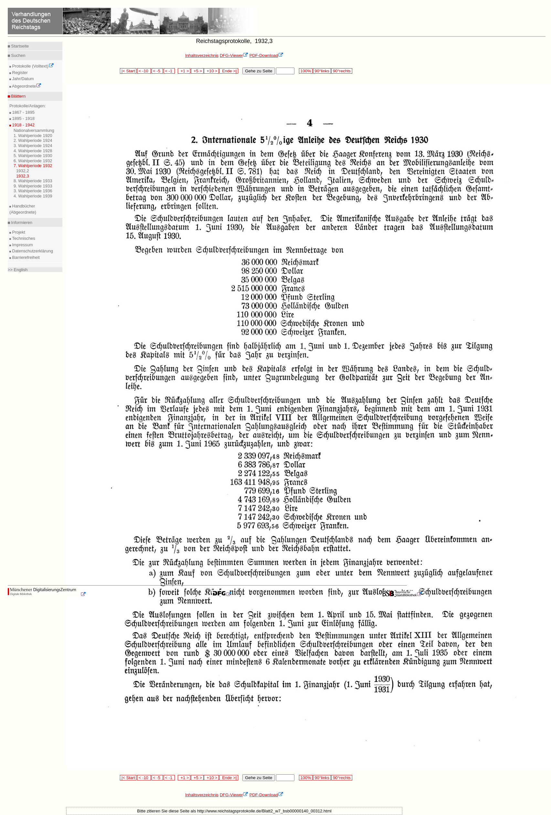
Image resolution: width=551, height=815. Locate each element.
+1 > (184, 71)
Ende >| (229, 71)
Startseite (19, 46)
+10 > (211, 71)
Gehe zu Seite (258, 71)
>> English (17, 269)
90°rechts (342, 71)
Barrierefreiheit (25, 257)
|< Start (128, 71)
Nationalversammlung (34, 130)
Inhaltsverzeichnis (201, 55)
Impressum (22, 244)
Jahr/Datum (22, 78)
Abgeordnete (26, 86)
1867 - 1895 (23, 112)
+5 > (197, 71)
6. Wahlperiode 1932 (33, 160)
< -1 (169, 71)
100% (305, 71)
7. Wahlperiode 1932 (33, 165)
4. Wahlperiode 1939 (33, 196)
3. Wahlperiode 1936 (33, 190)
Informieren (21, 222)
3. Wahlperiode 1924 (33, 145)
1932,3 (22, 176)
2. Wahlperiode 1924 (33, 140)
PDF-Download (266, 55)
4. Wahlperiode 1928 (33, 150)
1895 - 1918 (23, 118)
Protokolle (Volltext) (32, 66)
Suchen (18, 55)
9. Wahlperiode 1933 (33, 186)
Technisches (23, 238)
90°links (322, 71)
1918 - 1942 (23, 124)
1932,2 (22, 170)
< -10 (144, 71)
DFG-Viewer (234, 55)
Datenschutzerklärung (32, 251)
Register (19, 72)
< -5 (157, 71)
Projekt (18, 232)
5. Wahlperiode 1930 (33, 155)
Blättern (18, 96)
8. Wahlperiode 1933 (33, 180)
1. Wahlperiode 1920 (33, 135)
